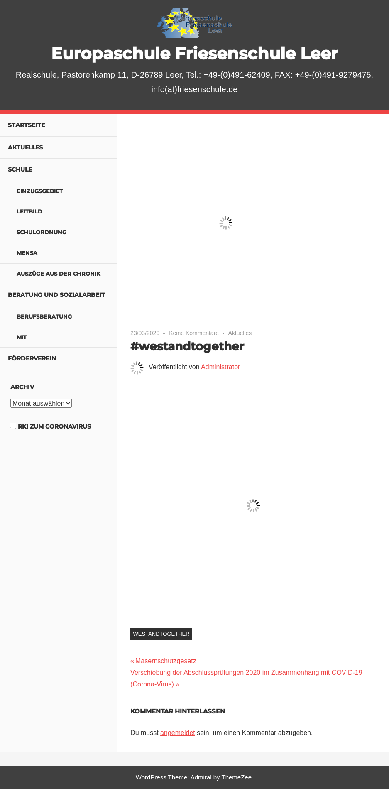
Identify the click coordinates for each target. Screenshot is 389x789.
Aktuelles (240, 333)
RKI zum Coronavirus (54, 426)
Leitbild (29, 211)
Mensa (27, 253)
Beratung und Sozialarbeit (56, 295)
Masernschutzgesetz (165, 660)
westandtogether (161, 634)
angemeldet (177, 732)
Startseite (26, 125)
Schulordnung (41, 232)
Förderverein (32, 358)
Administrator (220, 366)
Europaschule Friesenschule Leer (194, 53)
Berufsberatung (44, 316)
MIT (22, 337)
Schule (20, 169)
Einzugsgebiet (40, 191)
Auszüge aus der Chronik (58, 273)
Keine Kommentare (194, 333)
